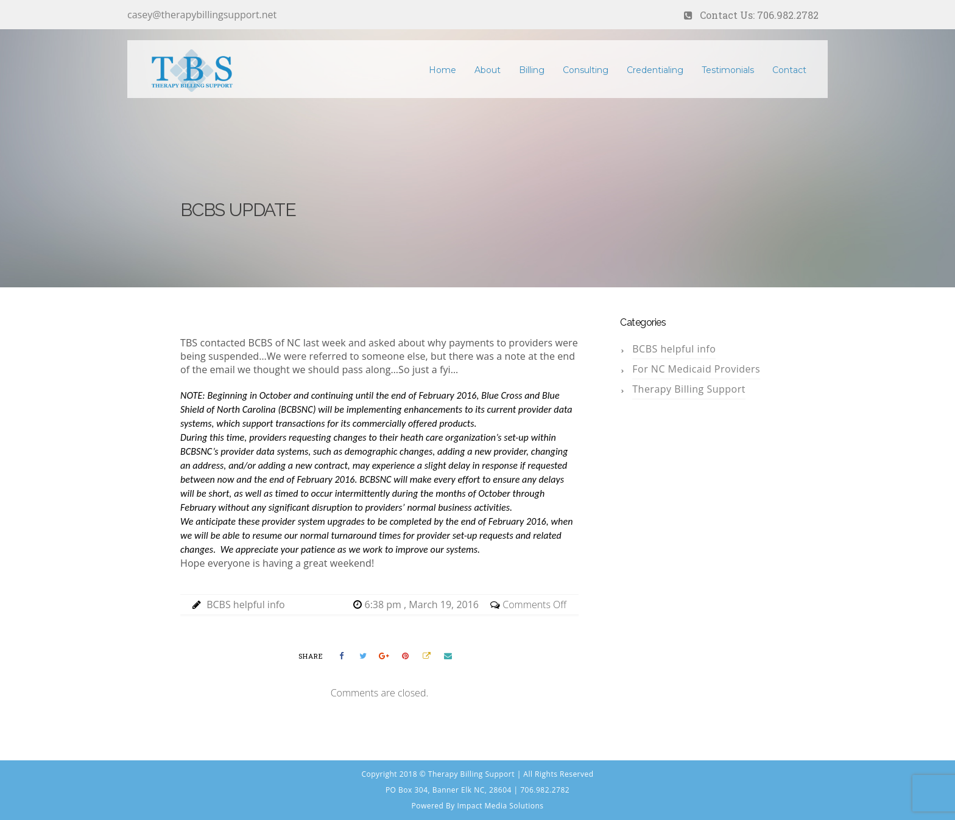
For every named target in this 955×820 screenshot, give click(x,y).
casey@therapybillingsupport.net (202, 14)
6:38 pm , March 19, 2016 (422, 604)
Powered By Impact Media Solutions (477, 806)
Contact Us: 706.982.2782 (759, 15)
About (487, 70)
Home (442, 70)
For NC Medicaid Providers (696, 369)
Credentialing (655, 70)
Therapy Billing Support (688, 389)
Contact (789, 70)
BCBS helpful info (245, 604)
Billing (531, 70)
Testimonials (728, 70)
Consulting (585, 70)
